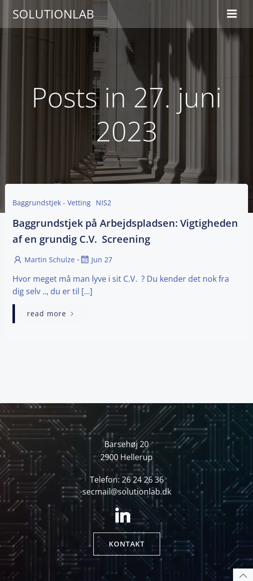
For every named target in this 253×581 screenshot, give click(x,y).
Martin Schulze (43, 259)
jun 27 (95, 259)
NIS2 (103, 202)
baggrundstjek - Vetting (51, 202)
